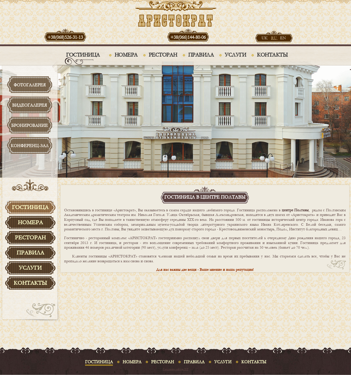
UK (265, 38)
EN (283, 38)
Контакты (272, 55)
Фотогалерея (30, 85)
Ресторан (163, 55)
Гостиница (83, 55)
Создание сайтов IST (175, 369)
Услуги (235, 55)
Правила (201, 55)
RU (274, 38)
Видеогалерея (29, 105)
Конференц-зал (30, 145)
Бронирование (29, 125)
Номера (126, 55)
